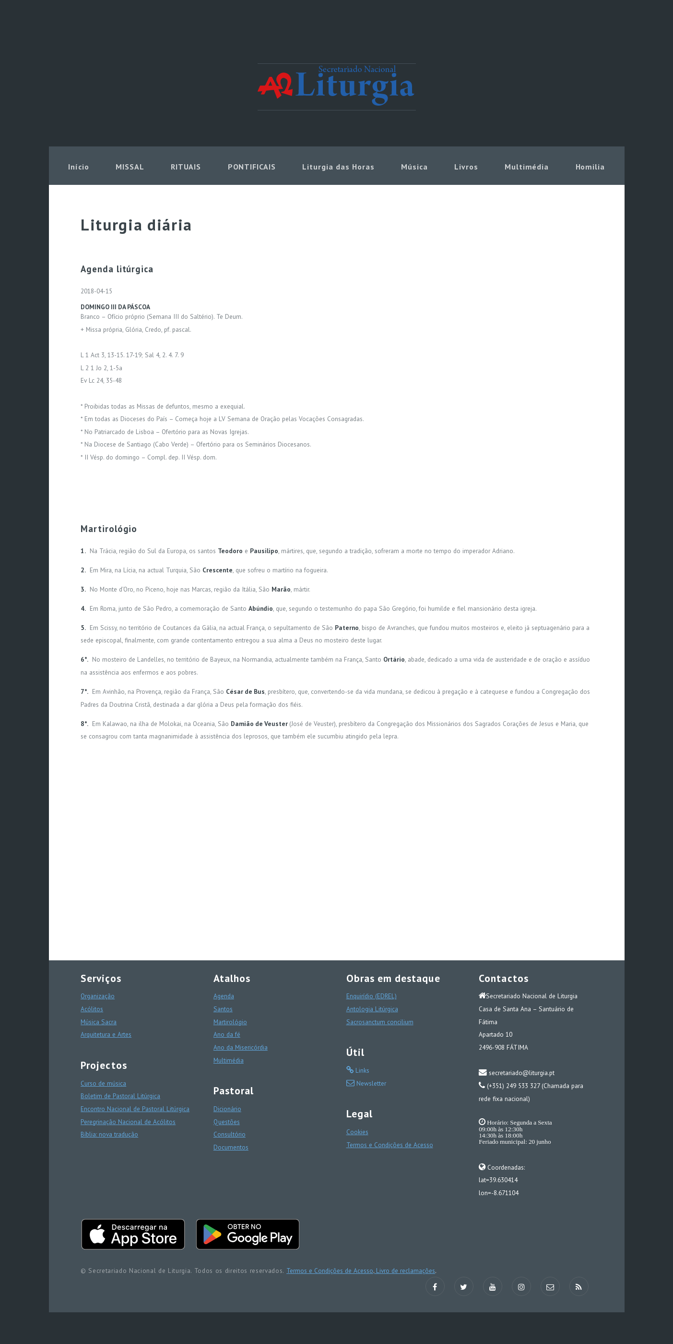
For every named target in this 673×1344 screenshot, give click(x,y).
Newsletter (370, 1083)
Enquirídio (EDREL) (371, 996)
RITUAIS (186, 166)
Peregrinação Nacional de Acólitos (128, 1121)
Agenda (223, 996)
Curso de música (103, 1083)
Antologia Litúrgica (372, 1009)
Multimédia (527, 166)
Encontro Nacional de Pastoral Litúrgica (135, 1108)
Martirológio (230, 1021)
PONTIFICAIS (252, 166)
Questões (226, 1121)
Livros (466, 166)
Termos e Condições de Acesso (389, 1144)
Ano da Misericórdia (240, 1047)
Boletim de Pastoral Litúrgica (120, 1095)
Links (361, 1070)
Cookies (357, 1131)
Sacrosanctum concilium (379, 1021)
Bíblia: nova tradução (109, 1134)
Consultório (229, 1134)
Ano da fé (226, 1034)
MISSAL (130, 166)
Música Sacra (99, 1021)
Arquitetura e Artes (106, 1034)
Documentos (230, 1147)
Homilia (590, 166)
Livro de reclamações (404, 1270)
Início (78, 166)
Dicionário (227, 1108)
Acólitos (92, 1009)
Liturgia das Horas (338, 166)
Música (414, 166)
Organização (98, 996)
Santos (223, 1009)
